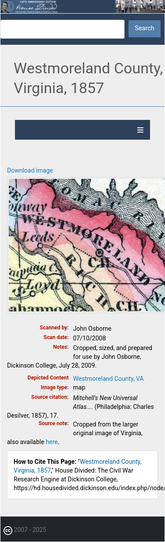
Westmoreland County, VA (108, 378)
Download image (30, 170)
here (52, 441)
